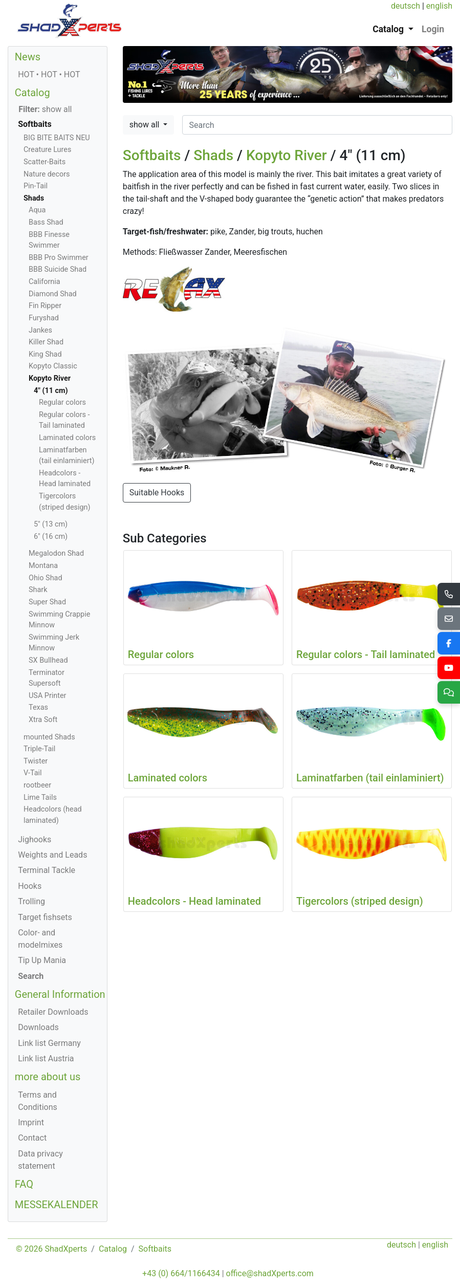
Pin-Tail (36, 186)
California (44, 281)
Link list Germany (49, 1043)
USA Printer (47, 695)
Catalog (32, 92)
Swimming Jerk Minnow (54, 643)
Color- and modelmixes (40, 939)
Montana (43, 565)
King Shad (45, 354)
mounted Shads (49, 737)
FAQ (24, 1184)
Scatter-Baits (44, 162)
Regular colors (62, 402)
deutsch (405, 6)
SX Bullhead (48, 660)
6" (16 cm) (51, 536)
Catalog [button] (389, 29)
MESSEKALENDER (56, 1204)
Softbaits (152, 155)
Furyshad (44, 318)
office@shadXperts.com (270, 1273)
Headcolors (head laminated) (53, 815)
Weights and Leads (52, 855)
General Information (60, 994)
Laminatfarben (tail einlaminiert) (67, 456)
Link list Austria (46, 1058)
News (27, 57)
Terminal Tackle (46, 870)
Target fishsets (45, 917)
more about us (48, 1077)
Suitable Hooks (157, 492)
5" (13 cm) (51, 524)
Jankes (40, 330)
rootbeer (37, 785)
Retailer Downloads (53, 1012)
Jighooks (34, 839)
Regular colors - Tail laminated (64, 420)
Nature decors (47, 174)
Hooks (29, 886)
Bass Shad (46, 222)
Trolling (31, 901)
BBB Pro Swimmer (59, 257)
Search (30, 976)
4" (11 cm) (51, 390)
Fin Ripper (45, 305)
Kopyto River (286, 155)
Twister (36, 761)
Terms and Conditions (37, 1101)
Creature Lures (47, 149)
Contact (32, 1138)
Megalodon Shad (56, 553)
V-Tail (33, 773)
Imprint (31, 1122)
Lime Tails (40, 797)
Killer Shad (46, 342)
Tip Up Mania (42, 960)
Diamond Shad (53, 294)
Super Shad (47, 602)
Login (433, 29)
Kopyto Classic (53, 366)
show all (145, 124)
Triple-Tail (39, 749)
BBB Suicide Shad (57, 269)
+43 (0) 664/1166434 (181, 1273)
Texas (38, 707)
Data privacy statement (40, 1160)
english (439, 6)
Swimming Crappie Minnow (59, 620)
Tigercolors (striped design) (65, 502)
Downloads (38, 1027)
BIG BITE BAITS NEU (57, 138)
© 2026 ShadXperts (51, 1249)
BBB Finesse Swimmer (49, 240)
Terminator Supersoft (46, 678)
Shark (38, 589)
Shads (213, 155)
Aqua (37, 210)
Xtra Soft (43, 719)
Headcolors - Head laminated (65, 479)
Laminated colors (67, 437)
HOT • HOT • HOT (49, 74)
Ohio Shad (45, 578)
